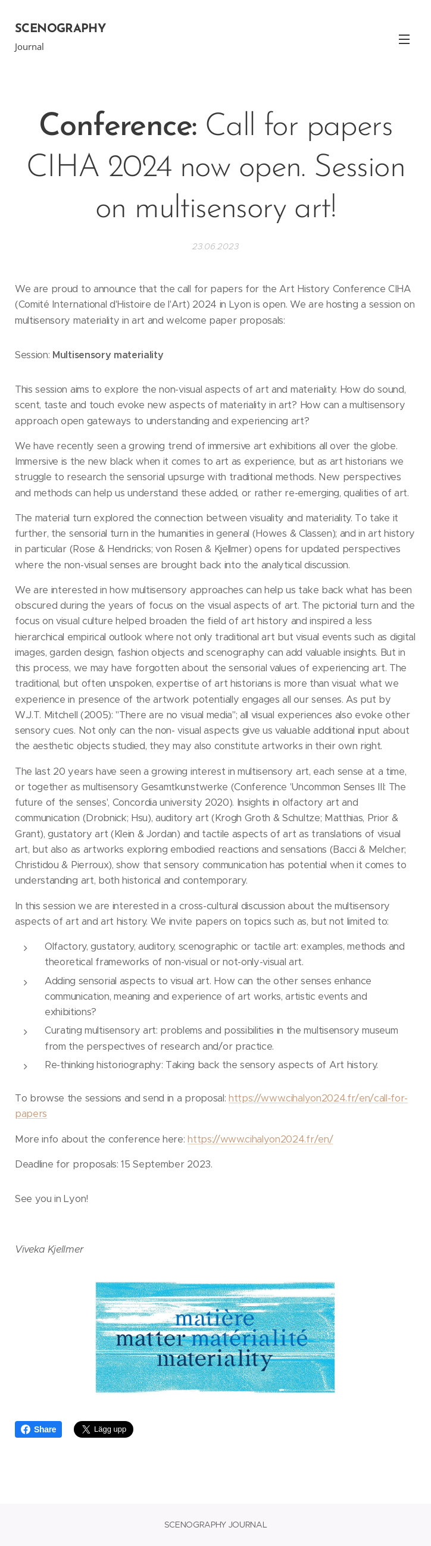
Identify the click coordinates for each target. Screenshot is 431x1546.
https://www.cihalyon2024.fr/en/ (260, 1139)
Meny (404, 39)
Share (38, 1429)
